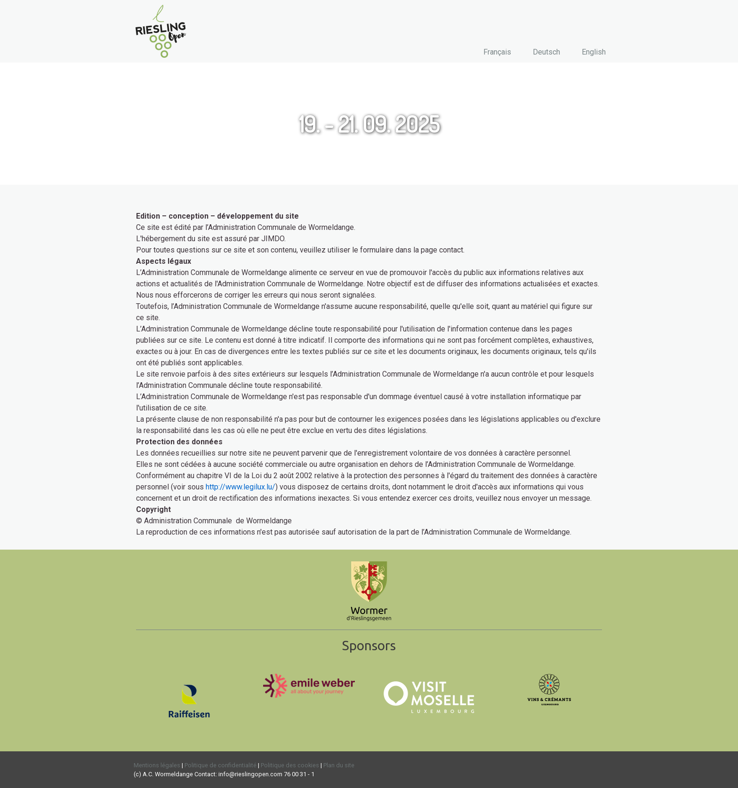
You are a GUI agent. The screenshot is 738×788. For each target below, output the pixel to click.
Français (497, 51)
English (594, 51)
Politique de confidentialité (220, 765)
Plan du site (338, 765)
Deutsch (546, 51)
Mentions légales (157, 765)
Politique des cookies (290, 765)
